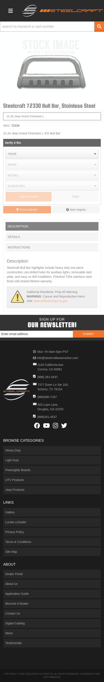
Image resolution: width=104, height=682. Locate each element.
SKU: (6, 125)
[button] (52, 26)
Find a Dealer (27, 209)
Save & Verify (29, 196)
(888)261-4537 (47, 417)
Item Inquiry (78, 209)
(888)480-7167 (47, 397)
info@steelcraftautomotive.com (57, 357)
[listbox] (52, 154)
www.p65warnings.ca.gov (51, 301)
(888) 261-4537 (47, 377)
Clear (75, 196)
